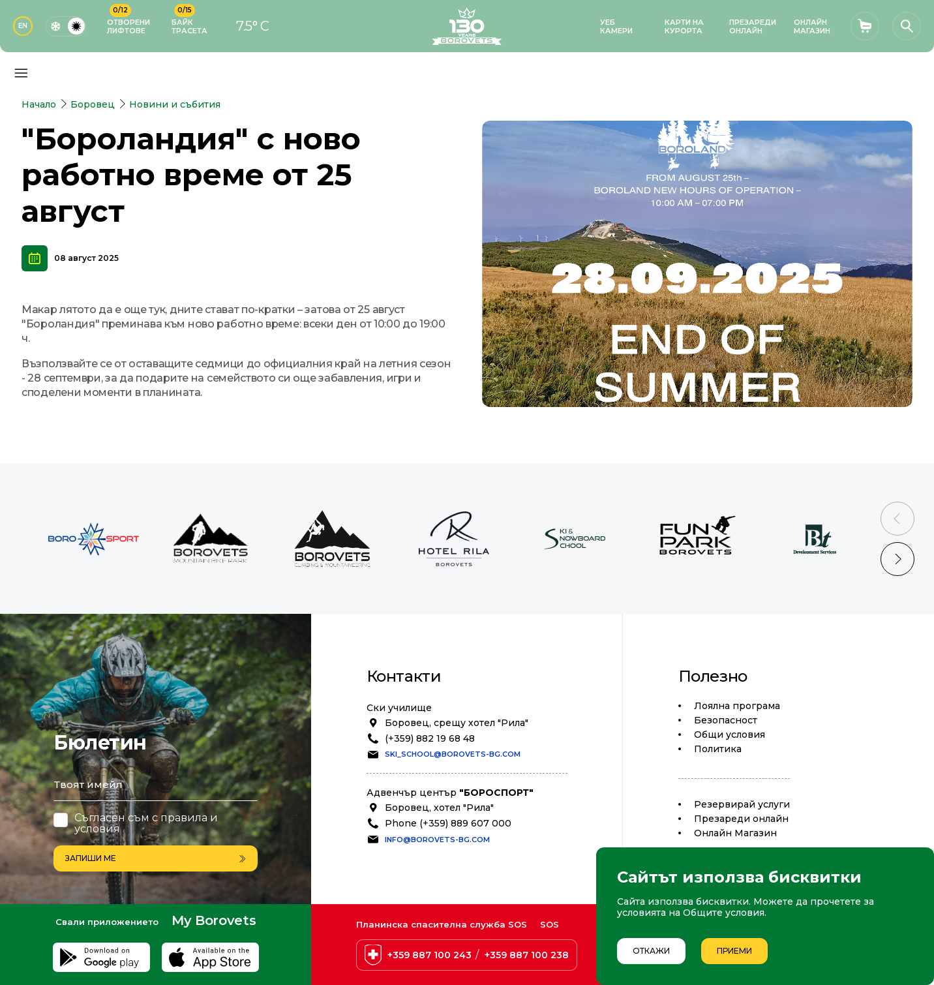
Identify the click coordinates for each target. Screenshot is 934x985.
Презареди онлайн (741, 819)
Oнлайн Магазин (735, 833)
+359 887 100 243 (429, 955)
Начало (39, 104)
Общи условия (729, 734)
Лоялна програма (737, 706)
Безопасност (725, 720)
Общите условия (723, 912)
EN (22, 26)
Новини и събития (174, 104)
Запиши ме (155, 858)
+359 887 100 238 (527, 955)
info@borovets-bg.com (437, 839)
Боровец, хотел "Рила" (439, 807)
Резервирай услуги (742, 804)
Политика (718, 749)
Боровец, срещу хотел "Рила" (456, 723)
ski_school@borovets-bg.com (452, 754)
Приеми (734, 951)
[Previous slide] (897, 519)
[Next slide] (897, 559)
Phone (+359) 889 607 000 (448, 823)
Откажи (651, 951)
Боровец (92, 104)
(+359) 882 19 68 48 (430, 738)
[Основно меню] (21, 73)
